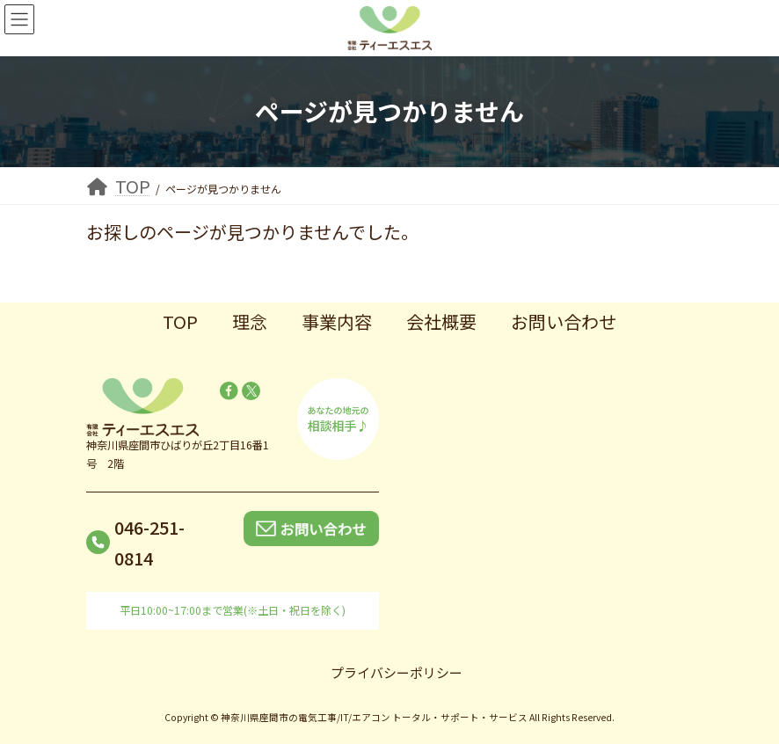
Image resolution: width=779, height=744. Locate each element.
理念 (249, 321)
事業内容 (337, 321)
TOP (180, 321)
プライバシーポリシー (396, 672)
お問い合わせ (563, 321)
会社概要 (441, 321)
